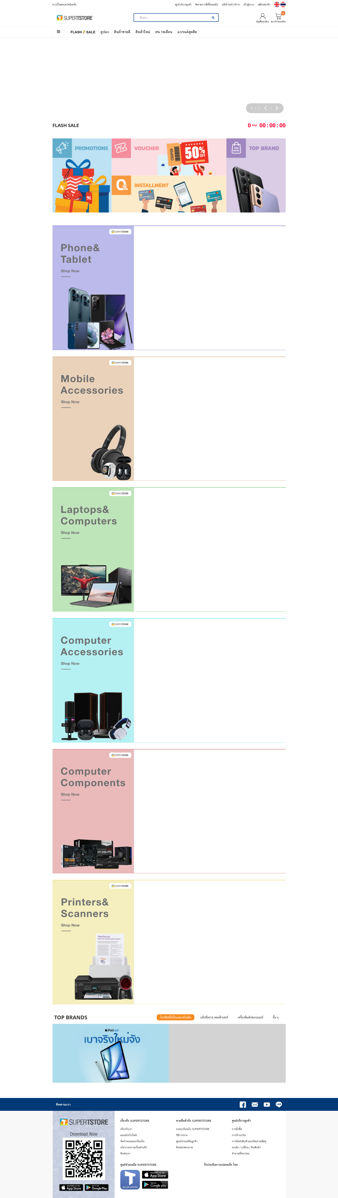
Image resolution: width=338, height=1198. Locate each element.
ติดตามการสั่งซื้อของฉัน (206, 4)
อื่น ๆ (276, 1017)
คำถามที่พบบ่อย (241, 1153)
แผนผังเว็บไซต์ (128, 1135)
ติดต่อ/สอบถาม (184, 1147)
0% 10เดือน (164, 32)
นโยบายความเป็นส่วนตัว (133, 1147)
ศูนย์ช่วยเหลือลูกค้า (186, 1141)
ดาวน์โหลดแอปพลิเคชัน (65, 4)
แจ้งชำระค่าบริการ (231, 4)
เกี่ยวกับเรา (126, 1129)
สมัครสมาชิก (264, 4)
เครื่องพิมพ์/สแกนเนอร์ (250, 1017)
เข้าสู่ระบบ (248, 4)
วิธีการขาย (182, 1135)
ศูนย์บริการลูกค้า (183, 4)
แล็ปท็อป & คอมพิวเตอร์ (214, 1017)
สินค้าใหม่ (143, 32)
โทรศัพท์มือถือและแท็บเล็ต (175, 1017)
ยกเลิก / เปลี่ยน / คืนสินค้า (246, 1147)
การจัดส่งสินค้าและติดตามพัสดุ (249, 1141)
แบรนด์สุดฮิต (187, 32)
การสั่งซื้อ (237, 1129)
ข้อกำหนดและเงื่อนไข (132, 1141)
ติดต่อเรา (125, 1153)
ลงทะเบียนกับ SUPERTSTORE (192, 1129)
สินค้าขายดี (122, 32)
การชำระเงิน (239, 1135)
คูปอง (104, 32)
